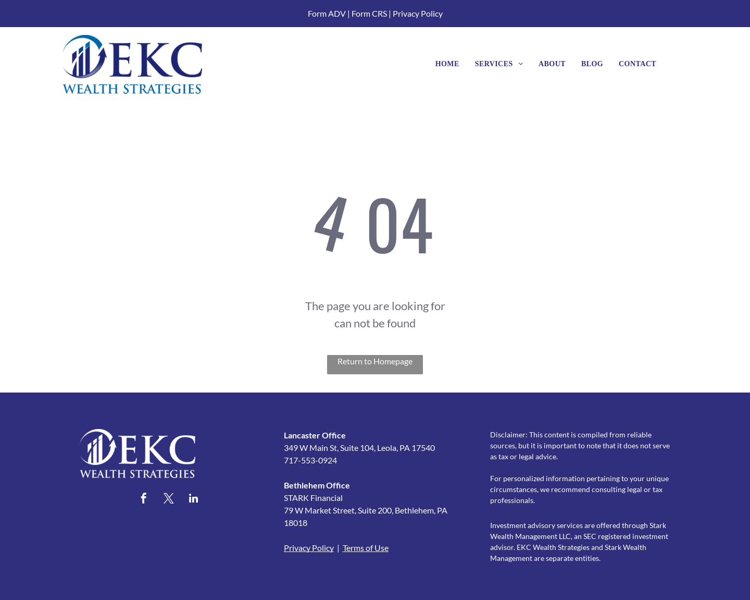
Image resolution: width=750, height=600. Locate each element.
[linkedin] (194, 500)
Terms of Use (366, 548)
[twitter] (169, 500)
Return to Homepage (375, 361)
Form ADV (327, 13)
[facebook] (144, 500)
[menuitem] (447, 63)
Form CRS (369, 13)
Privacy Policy (418, 13)
